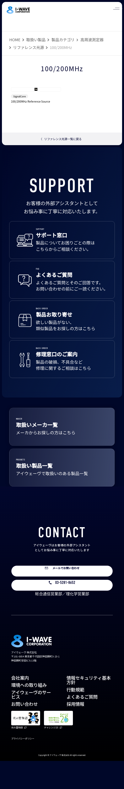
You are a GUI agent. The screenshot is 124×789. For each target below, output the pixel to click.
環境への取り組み (29, 713)
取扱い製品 (36, 39)
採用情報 (75, 732)
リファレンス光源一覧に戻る (60, 163)
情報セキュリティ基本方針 (89, 708)
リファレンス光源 (28, 47)
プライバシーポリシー (22, 766)
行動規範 (75, 717)
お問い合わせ (24, 732)
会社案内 (20, 705)
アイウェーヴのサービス (31, 722)
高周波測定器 (92, 39)
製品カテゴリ (63, 39)
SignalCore (19, 120)
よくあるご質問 (82, 724)
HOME (14, 39)
